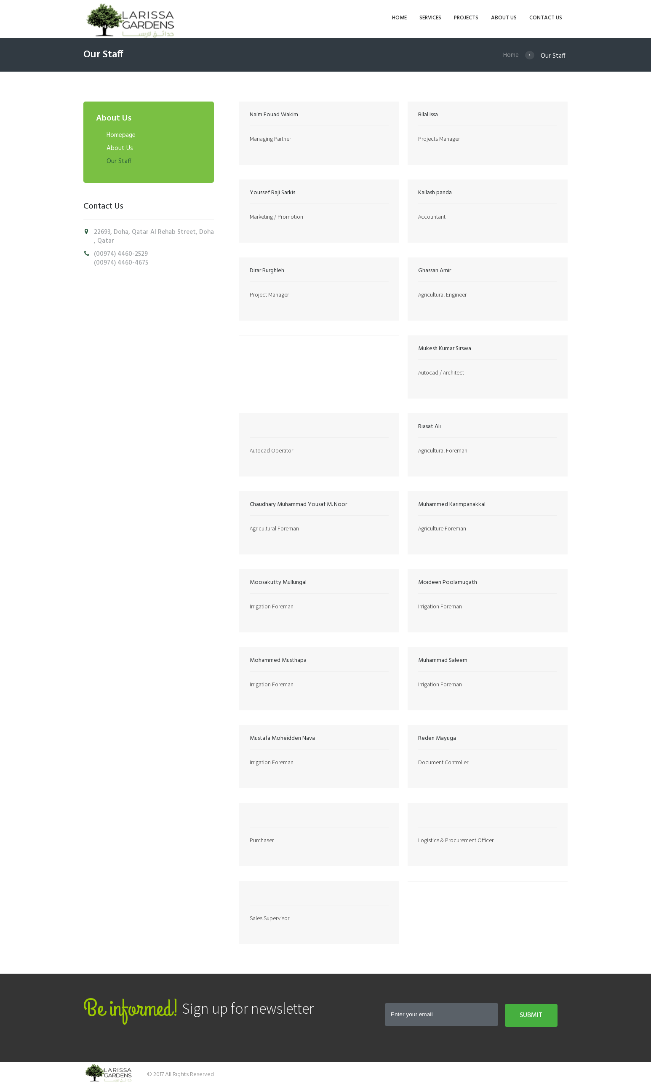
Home (511, 56)
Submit (531, 1015)
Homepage (121, 135)
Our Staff (119, 161)
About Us (120, 148)
